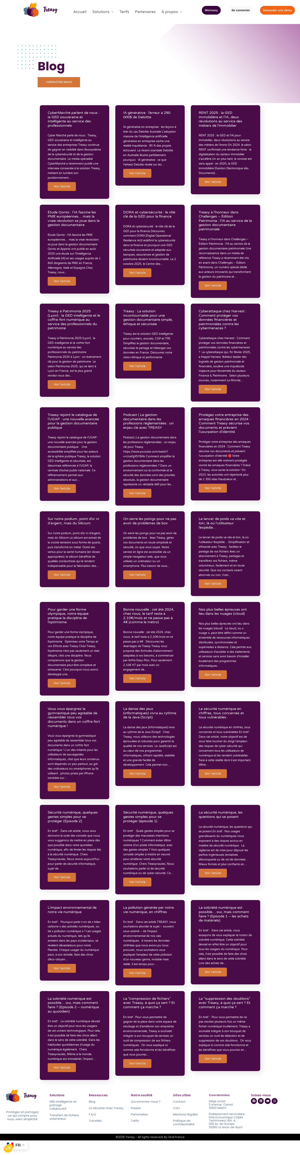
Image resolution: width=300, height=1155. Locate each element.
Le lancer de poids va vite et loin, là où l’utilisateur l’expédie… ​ (224, 531)
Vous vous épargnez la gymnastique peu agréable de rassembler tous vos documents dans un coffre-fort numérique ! (74, 727)
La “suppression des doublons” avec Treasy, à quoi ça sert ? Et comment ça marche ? (225, 1018)
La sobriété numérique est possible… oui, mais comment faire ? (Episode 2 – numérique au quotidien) (74, 1018)
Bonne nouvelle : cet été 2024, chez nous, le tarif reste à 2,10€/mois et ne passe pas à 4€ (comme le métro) (150, 622)
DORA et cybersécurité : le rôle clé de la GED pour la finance (147, 216)
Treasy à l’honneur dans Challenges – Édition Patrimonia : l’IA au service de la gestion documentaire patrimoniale (225, 220)
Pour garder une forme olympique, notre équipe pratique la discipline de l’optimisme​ (69, 622)
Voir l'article (63, 188)
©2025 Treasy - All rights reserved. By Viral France (150, 1152)
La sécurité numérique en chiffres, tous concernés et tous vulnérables (223, 723)
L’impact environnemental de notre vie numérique (73, 921)
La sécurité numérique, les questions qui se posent (223, 822)
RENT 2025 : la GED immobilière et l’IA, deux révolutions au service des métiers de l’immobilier (222, 120)
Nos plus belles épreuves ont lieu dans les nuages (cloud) (225, 618)
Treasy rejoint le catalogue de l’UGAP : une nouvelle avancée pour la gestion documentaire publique (74, 426)
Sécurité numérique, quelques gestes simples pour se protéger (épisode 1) (150, 824)
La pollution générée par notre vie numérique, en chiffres (145, 923)
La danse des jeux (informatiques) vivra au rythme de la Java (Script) (146, 723)
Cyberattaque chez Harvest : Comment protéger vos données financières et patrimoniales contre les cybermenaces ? (225, 322)
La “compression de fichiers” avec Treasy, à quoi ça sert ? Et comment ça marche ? (149, 1016)
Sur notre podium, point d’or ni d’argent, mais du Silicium (73, 529)
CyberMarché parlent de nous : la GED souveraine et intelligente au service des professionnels (74, 120)
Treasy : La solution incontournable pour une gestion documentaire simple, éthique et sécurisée (150, 320)
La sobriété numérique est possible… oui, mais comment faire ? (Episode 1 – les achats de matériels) (225, 925)
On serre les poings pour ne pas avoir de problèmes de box (148, 531)
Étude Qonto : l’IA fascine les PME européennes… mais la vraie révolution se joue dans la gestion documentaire (73, 218)
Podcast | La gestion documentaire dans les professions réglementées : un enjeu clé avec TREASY (147, 426)
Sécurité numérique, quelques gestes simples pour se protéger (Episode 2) (74, 824)
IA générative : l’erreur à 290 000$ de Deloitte (148, 116)
